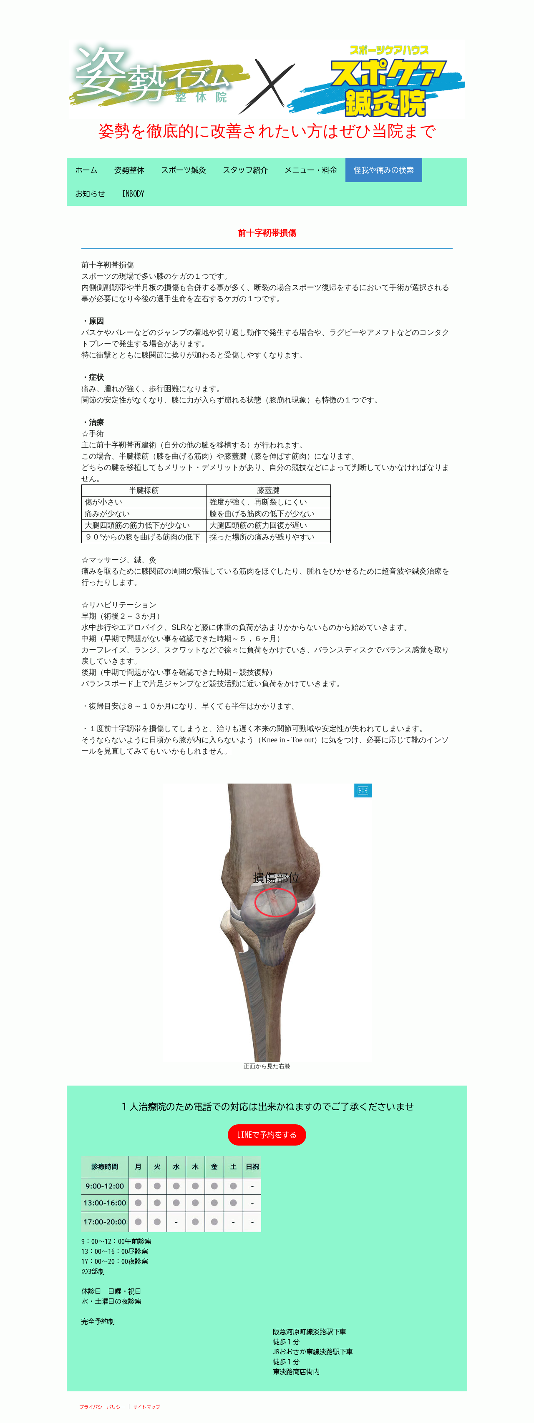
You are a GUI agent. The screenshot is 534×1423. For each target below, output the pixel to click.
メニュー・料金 (311, 170)
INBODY (133, 193)
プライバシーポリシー (102, 1407)
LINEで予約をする (267, 1134)
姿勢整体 (129, 170)
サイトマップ (146, 1407)
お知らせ (90, 193)
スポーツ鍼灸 (183, 170)
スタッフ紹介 (245, 170)
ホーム (86, 170)
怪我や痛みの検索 (384, 170)
